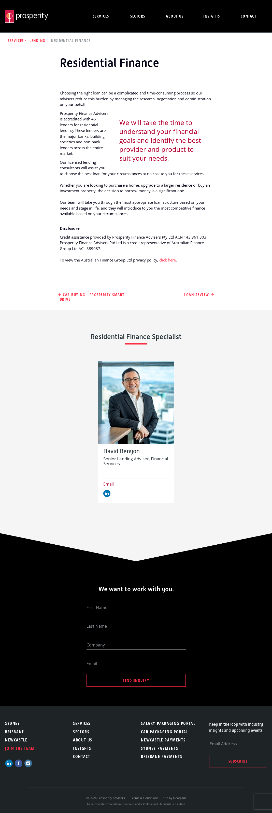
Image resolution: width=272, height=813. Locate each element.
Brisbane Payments (161, 756)
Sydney (12, 723)
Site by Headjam (174, 798)
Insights (211, 16)
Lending (38, 40)
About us (174, 16)
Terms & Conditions (144, 798)
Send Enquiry (136, 680)
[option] (136, 432)
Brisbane (14, 732)
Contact (248, 16)
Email (108, 484)
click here (167, 260)
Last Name (97, 626)
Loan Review (196, 295)
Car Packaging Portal (164, 732)
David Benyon (121, 451)
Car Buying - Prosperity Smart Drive (92, 297)
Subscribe (238, 761)
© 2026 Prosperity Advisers (106, 798)
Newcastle (16, 740)
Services (101, 16)
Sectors (137, 16)
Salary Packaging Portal (168, 723)
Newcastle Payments (163, 740)
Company (96, 645)
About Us (82, 740)
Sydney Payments (159, 748)
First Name (97, 607)
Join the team (20, 748)
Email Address (223, 744)
